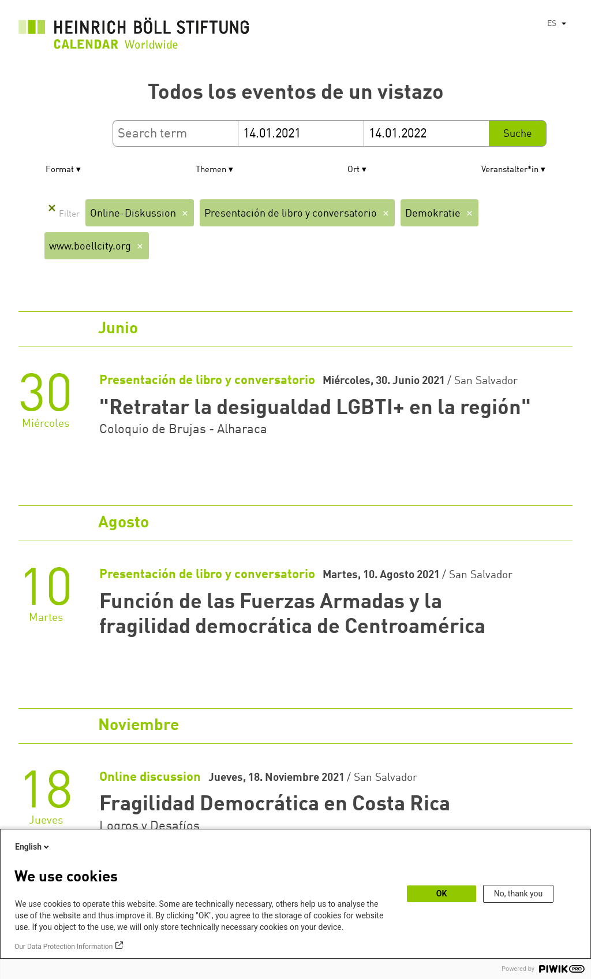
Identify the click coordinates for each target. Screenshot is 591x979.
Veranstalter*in (509, 170)
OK (441, 893)
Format (60, 170)
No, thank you (518, 893)
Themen (211, 170)
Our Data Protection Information (63, 947)
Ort (353, 170)
